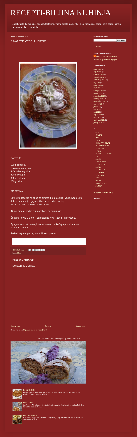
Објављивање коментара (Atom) (35, 330)
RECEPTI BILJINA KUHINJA (106, 56)
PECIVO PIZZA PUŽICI (104, 154)
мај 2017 (97, 83)
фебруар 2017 (99, 91)
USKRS (98, 181)
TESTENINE (100, 175)
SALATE (98, 159)
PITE (97, 156)
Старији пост (80, 326)
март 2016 (97, 117)
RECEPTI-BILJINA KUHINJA (61, 12)
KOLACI (98, 140)
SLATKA (98, 167)
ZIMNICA (99, 186)
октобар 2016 (98, 99)
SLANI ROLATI (101, 165)
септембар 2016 (99, 101)
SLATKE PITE (100, 170)
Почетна (48, 326)
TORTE (98, 178)
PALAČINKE (100, 148)
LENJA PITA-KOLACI (103, 143)
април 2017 (98, 85)
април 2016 (98, 115)
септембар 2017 (99, 80)
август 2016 (98, 104)
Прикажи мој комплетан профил (105, 60)
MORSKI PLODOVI (102, 146)
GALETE (99, 135)
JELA (19, 253)
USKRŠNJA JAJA (102, 183)
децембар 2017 (99, 77)
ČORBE (98, 132)
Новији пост (15, 326)
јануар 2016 (98, 123)
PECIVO (98, 151)
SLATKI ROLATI (101, 173)
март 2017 (97, 88)
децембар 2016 (99, 96)
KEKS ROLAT (28, 403)
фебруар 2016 (99, 120)
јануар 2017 (98, 93)
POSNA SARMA (29, 390)
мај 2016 (97, 112)
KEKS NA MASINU (30, 416)
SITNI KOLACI (101, 162)
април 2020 (98, 69)
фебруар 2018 (99, 74)
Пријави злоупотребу (103, 192)
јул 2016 (96, 107)
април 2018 (98, 72)
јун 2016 (96, 109)
